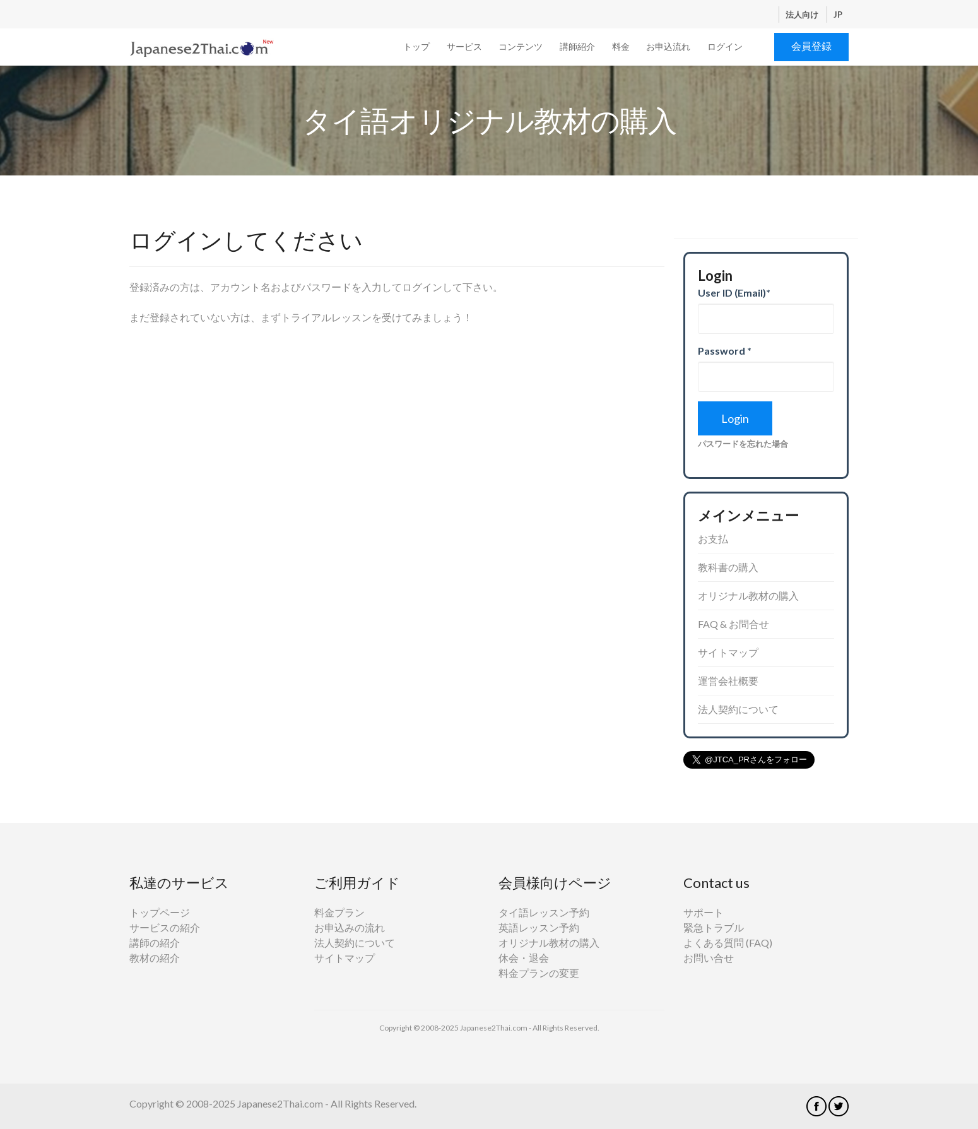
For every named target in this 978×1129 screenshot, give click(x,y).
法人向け (803, 14)
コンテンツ (520, 46)
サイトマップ (728, 652)
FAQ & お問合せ (733, 624)
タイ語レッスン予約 (543, 912)
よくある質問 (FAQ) (727, 943)
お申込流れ (668, 46)
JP (838, 14)
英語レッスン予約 (538, 927)
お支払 (713, 539)
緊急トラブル (713, 927)
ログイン (725, 46)
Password (724, 351)
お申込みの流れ (349, 927)
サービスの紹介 (164, 927)
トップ (416, 46)
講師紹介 (577, 46)
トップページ (159, 912)
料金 (621, 46)
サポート (703, 912)
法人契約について (738, 709)
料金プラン (339, 912)
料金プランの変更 (538, 973)
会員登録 (811, 46)
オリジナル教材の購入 (748, 595)
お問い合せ (708, 958)
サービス (464, 46)
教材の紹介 (154, 958)
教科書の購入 (728, 567)
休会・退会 (523, 958)
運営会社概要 (728, 681)
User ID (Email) (734, 293)
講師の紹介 (154, 943)
